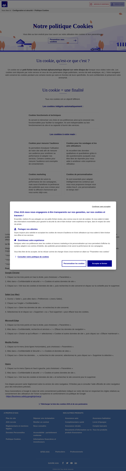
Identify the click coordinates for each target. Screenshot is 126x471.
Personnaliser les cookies (74, 263)
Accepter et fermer (99, 263)
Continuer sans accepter (101, 206)
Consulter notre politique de (33, 257)
